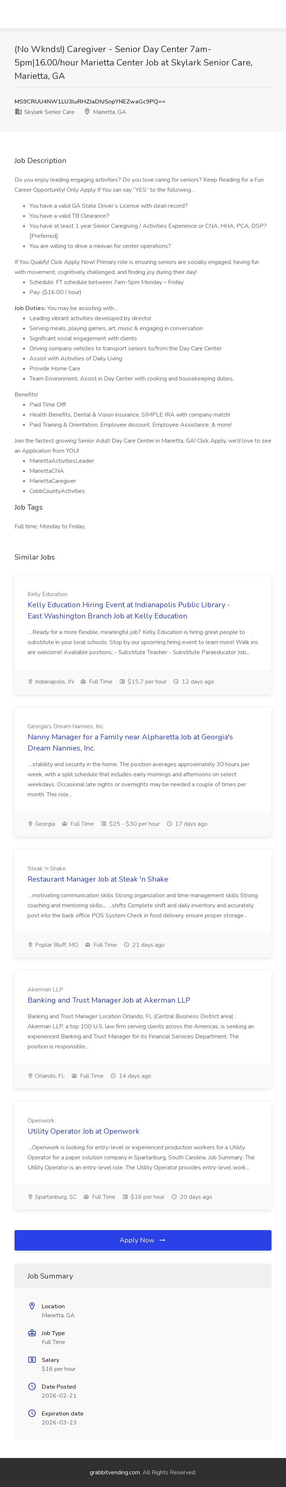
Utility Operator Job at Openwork (84, 1131)
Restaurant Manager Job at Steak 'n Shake (98, 879)
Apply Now (143, 1240)
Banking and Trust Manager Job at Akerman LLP (109, 1000)
